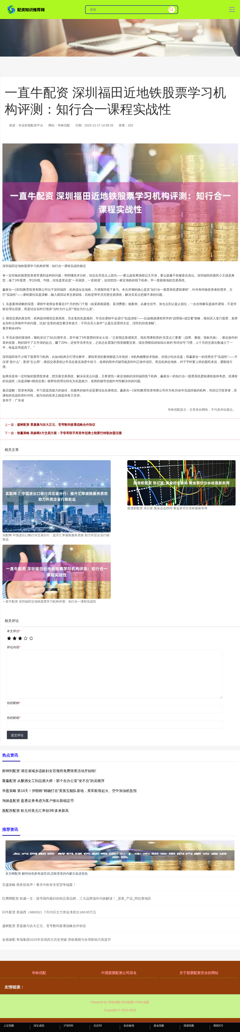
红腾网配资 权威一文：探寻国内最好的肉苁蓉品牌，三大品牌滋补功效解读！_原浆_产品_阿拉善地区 (76, 898)
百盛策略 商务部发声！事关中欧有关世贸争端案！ (39, 885)
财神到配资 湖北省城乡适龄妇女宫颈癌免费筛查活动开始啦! (49, 771)
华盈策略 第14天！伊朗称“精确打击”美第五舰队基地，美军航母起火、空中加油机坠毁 (69, 791)
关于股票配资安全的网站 (198, 973)
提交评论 (17, 735)
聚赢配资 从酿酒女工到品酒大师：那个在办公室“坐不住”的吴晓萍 (53, 781)
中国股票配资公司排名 (119, 973)
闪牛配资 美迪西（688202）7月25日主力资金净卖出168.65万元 (49, 912)
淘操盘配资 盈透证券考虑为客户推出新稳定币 (38, 801)
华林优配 (39, 973)
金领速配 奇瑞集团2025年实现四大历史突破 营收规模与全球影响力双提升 (56, 939)
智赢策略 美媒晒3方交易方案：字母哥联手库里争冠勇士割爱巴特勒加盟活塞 (69, 433)
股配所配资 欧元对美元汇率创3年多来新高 (35, 811)
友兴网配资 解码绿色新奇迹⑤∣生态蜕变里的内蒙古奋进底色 (47, 873)
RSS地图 (127, 1002)
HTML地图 (142, 1002)
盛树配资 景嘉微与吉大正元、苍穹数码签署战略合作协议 (56, 424)
